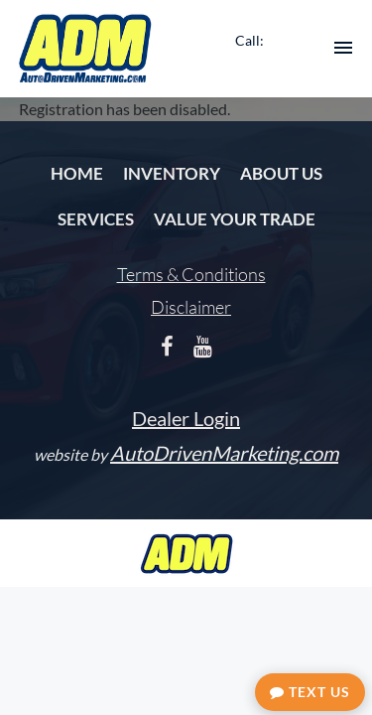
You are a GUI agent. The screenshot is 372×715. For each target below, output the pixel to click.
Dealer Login (186, 418)
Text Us (310, 691)
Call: (249, 40)
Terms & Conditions (191, 274)
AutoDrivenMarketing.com (224, 453)
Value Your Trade (234, 219)
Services (96, 219)
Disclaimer (191, 307)
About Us (281, 173)
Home (77, 173)
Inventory (171, 173)
